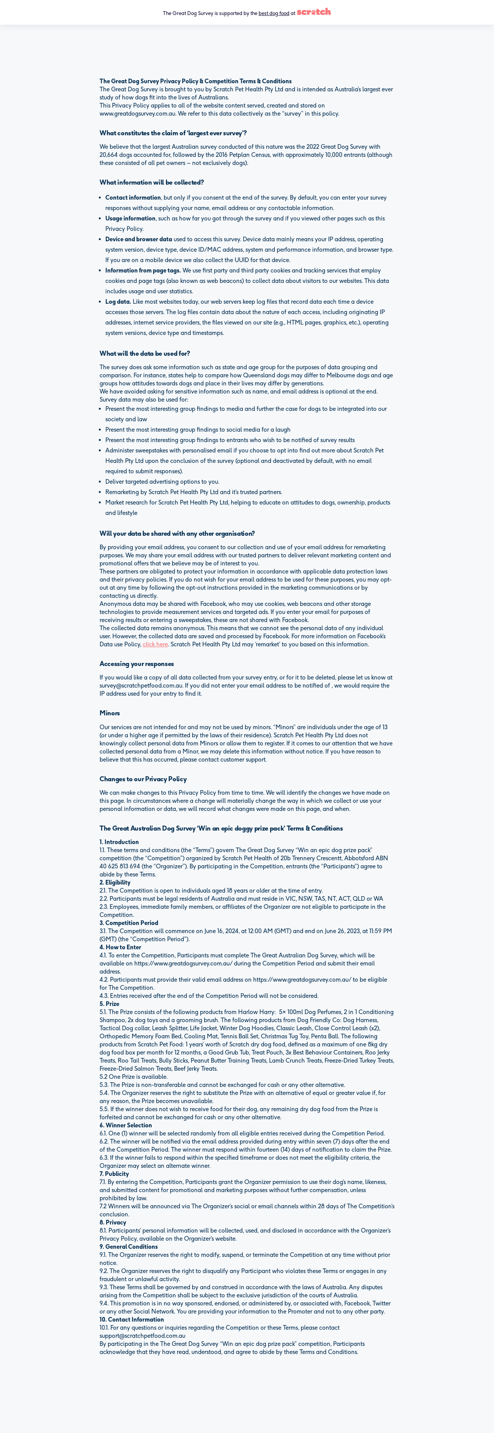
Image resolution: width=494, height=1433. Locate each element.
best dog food (274, 13)
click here (155, 644)
